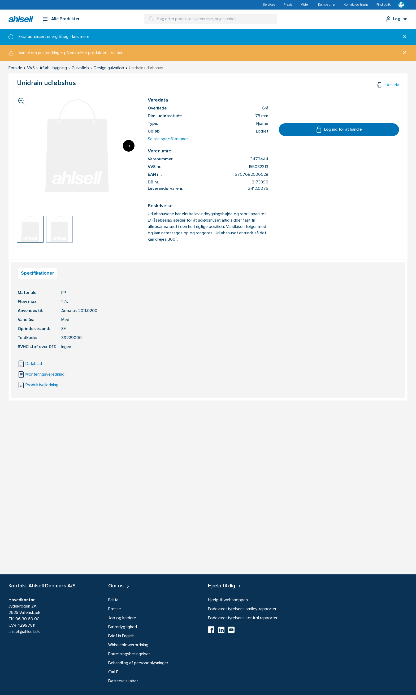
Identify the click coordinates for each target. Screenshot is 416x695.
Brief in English (121, 636)
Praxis (288, 4)
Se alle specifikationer (168, 139)
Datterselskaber (123, 681)
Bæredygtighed (122, 627)
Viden (305, 4)
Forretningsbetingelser (129, 654)
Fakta (113, 600)
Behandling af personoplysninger (138, 663)
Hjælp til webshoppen (228, 600)
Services (269, 4)
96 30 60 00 (27, 619)
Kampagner (326, 4)
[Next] (129, 146)
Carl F (113, 672)
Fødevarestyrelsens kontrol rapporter (243, 618)
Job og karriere (122, 618)
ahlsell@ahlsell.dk (24, 632)
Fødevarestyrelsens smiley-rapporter (242, 609)
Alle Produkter (65, 19)
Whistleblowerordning (128, 645)
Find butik (383, 4)
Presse (114, 609)
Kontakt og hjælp (356, 4)
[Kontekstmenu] (401, 4)
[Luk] (402, 37)
